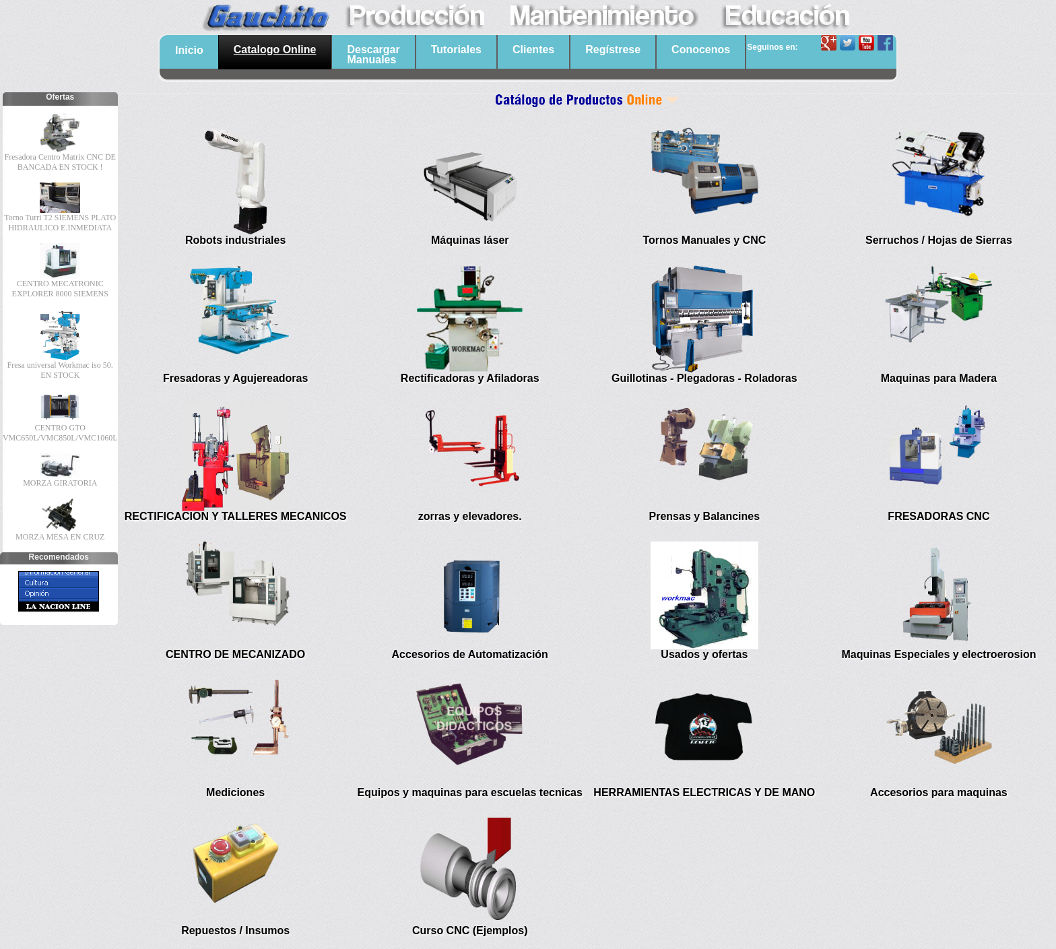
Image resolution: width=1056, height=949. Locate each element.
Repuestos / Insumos (235, 930)
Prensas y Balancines (704, 516)
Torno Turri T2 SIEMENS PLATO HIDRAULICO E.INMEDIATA (60, 222)
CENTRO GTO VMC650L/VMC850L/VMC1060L (60, 433)
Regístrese (612, 49)
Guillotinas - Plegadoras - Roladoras (704, 378)
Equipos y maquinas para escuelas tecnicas (470, 792)
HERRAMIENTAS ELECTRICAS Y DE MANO (704, 792)
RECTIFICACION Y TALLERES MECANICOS (236, 516)
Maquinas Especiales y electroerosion (938, 654)
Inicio (189, 50)
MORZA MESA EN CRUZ (59, 537)
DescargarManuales (373, 54)
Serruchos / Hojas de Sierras (938, 240)
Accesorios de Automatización (470, 654)
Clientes (533, 49)
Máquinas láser (470, 240)
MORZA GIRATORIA (60, 483)
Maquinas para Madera (939, 378)
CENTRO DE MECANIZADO (235, 654)
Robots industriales (235, 240)
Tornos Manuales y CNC (704, 240)
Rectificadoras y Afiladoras (470, 378)
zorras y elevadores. (470, 516)
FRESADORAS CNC (938, 516)
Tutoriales (456, 49)
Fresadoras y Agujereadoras (235, 378)
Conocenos (700, 49)
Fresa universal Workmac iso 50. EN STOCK (60, 370)
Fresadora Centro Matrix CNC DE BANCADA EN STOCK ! (60, 162)
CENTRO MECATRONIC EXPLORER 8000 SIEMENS (60, 288)
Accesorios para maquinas (939, 792)
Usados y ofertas (704, 654)
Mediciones (235, 792)
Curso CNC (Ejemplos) (470, 930)
